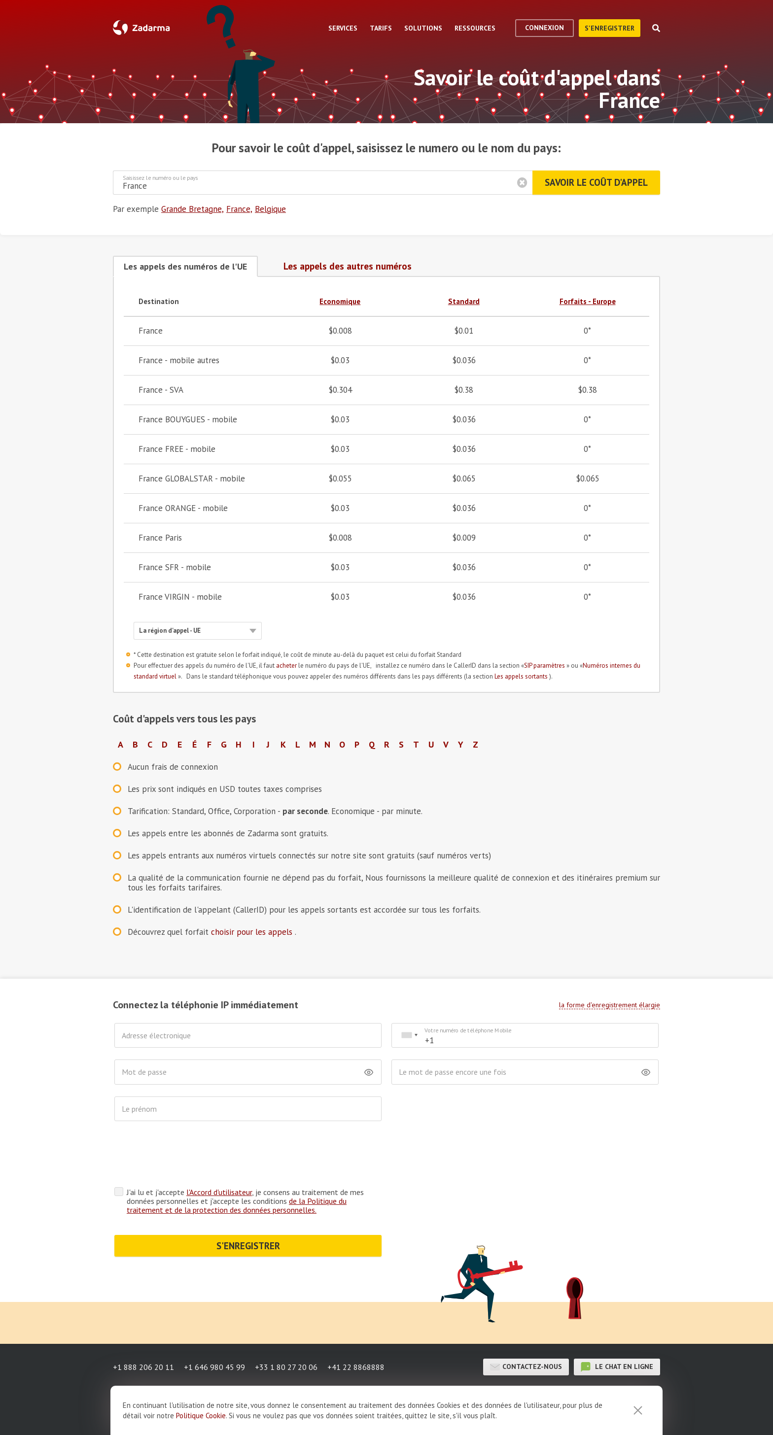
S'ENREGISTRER (248, 1246)
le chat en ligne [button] (617, 1367)
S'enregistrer (609, 28)
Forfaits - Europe (588, 301)
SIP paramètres (545, 665)
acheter (287, 665)
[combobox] (409, 1035)
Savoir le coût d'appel (596, 182)
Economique (339, 301)
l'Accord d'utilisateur (219, 1192)
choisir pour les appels (253, 931)
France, (239, 209)
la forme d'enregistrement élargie (609, 1004)
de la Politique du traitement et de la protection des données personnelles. (237, 1205)
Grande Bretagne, (192, 209)
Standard (464, 301)
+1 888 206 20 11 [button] (143, 1367)
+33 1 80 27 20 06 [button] (286, 1367)
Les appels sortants (521, 676)
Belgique (270, 209)
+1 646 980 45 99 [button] (214, 1367)
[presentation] (189, 1156)
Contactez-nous (526, 1367)
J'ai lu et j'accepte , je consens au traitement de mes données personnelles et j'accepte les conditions (245, 1201)
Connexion (544, 27)
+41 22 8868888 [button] (356, 1367)
